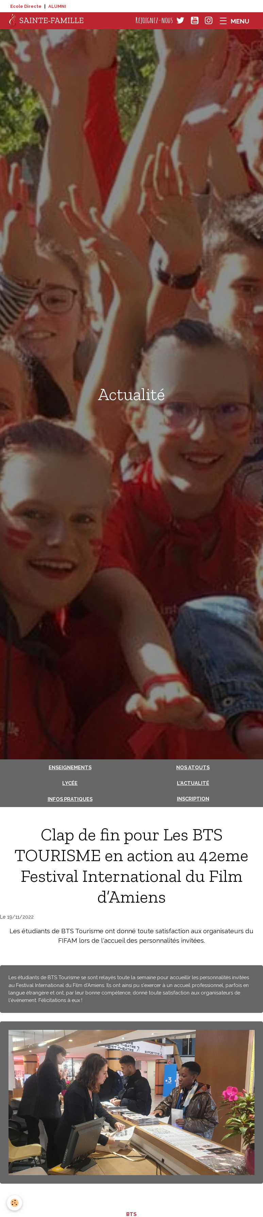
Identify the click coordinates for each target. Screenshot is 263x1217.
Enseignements (70, 767)
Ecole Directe (26, 6)
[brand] (46, 20)
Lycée (70, 783)
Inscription (193, 799)
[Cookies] (14, 1203)
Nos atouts (193, 767)
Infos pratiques (70, 799)
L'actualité (193, 783)
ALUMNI (57, 6)
